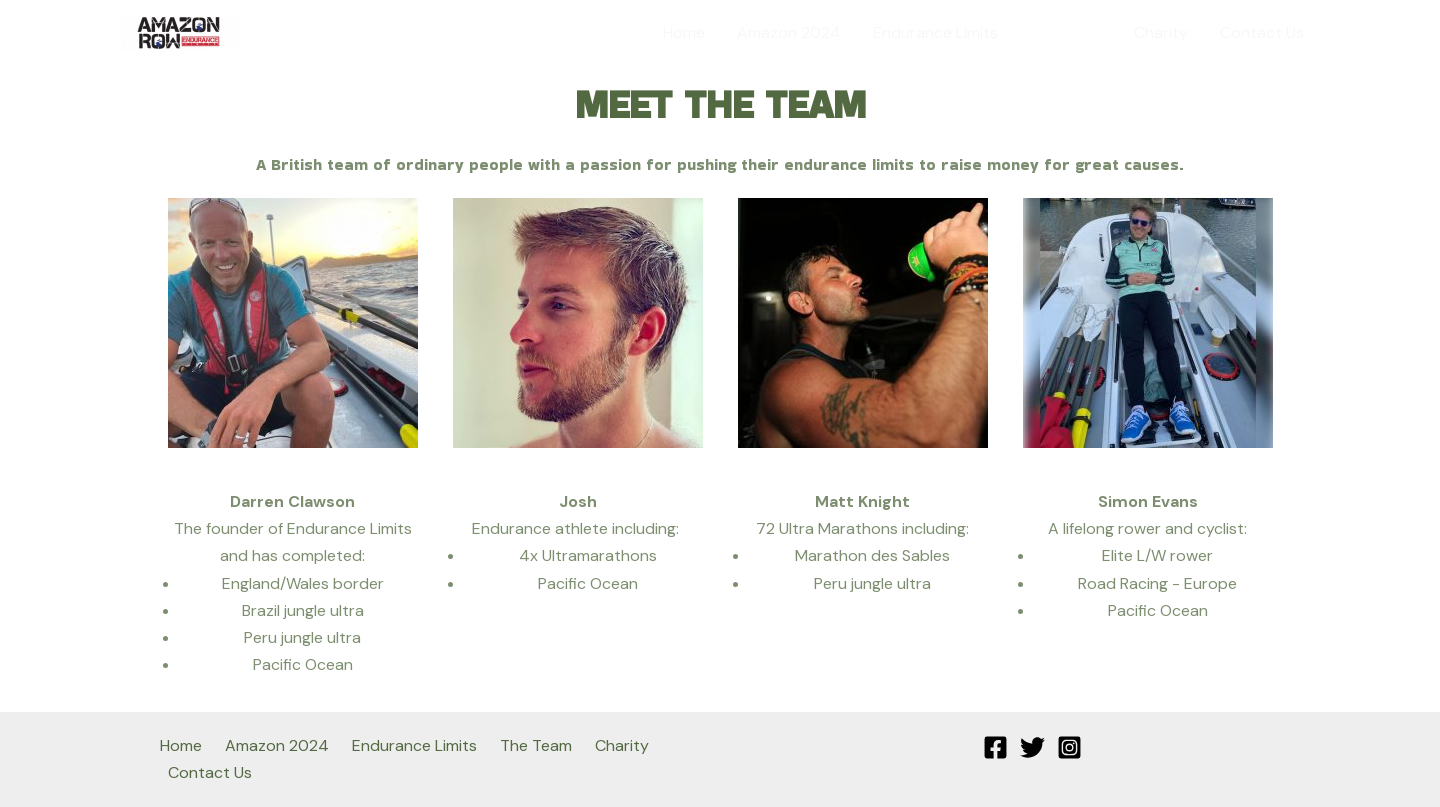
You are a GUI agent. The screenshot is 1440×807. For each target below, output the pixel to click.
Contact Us (1262, 32)
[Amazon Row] (180, 31)
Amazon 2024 (789, 32)
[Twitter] (1032, 747)
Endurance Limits (935, 32)
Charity (1161, 32)
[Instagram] (1069, 747)
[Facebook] (995, 747)
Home (684, 32)
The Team (1066, 32)
